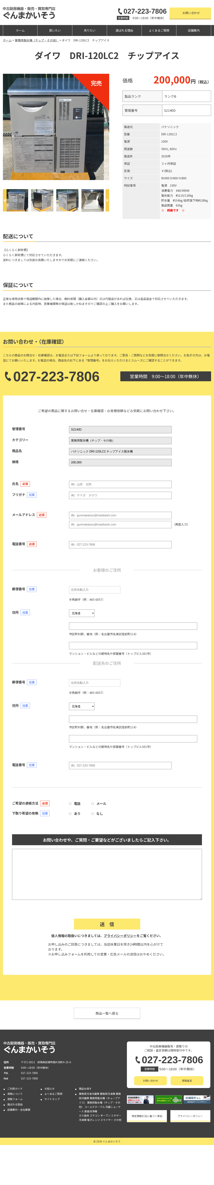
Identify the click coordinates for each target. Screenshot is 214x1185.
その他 (117, 1160)
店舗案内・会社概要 (18, 1149)
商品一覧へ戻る (107, 1013)
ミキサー (116, 1155)
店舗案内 (194, 30)
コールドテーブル (95, 1147)
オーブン (105, 1155)
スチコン (95, 1155)
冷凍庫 (83, 1160)
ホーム (20, 30)
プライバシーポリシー (120, 935)
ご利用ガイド (15, 1128)
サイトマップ (52, 1139)
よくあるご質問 (159, 30)
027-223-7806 (142, 11)
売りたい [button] (89, 30)
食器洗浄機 (90, 1151)
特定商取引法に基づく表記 (147, 1116)
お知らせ (49, 1128)
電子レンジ (93, 1160)
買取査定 (187, 1080)
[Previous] (5, 200)
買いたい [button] (55, 30)
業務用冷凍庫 (107, 1134)
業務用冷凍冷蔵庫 (89, 1134)
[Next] (107, 200)
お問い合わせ (191, 13)
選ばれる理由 (124, 30)
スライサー (106, 1160)
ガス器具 (84, 1155)
